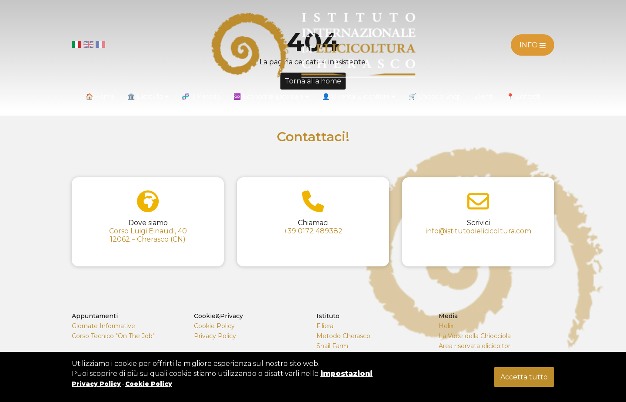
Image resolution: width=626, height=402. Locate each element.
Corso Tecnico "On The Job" (113, 336)
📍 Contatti (523, 96)
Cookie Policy (214, 326)
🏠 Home (100, 96)
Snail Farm (332, 346)
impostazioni (346, 373)
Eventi (483, 96)
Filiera (324, 326)
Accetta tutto (524, 377)
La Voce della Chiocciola (475, 336)
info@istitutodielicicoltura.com (478, 231)
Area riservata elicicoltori (475, 346)
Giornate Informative (103, 326)
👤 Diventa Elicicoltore (359, 96)
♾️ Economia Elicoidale (271, 96)
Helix (446, 326)
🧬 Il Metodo (201, 96)
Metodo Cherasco (343, 336)
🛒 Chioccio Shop (435, 96)
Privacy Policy (215, 336)
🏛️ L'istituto (148, 96)
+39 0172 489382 (313, 231)
